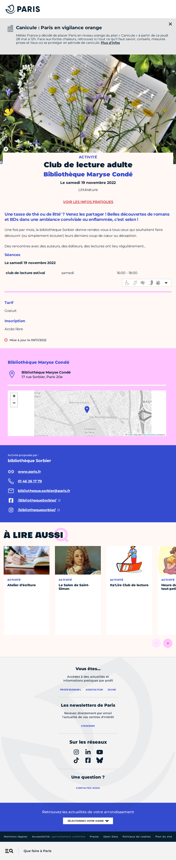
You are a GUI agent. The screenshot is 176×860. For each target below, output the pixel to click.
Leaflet (129, 435)
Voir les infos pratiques (88, 202)
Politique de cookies (137, 836)
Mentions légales (16, 836)
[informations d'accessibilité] (146, 283)
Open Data (110, 836)
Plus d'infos (110, 43)
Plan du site (163, 836)
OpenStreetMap (149, 435)
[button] (87, 409)
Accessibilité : (58, 836)
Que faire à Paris (37, 851)
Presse (94, 836)
